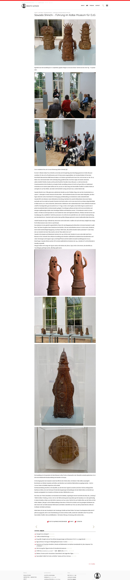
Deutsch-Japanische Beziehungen (58, 521)
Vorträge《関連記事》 (39, 530)
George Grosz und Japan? (45, 534)
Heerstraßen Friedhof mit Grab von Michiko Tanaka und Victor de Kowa (56, 556)
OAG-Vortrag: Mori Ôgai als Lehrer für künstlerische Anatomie (54, 548)
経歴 (87, 5)
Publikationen (27, 575)
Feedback (50, 577)
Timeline (92, 5)
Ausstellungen (49, 575)
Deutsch (72, 575)
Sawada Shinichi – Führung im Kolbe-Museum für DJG (57, 12)
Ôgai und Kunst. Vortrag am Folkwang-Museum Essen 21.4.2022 (54, 541)
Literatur (79, 521)
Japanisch (72, 577)
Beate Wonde (30, 6)
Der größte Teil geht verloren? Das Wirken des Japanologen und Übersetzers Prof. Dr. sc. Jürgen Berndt (63, 539)
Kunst (71, 521)
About (83, 5)
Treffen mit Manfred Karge (45, 536)
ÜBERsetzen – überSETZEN (30, 577)
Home (35, 12)
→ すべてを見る (91, 564)
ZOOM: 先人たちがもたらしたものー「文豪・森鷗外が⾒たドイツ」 (55, 551)
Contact (97, 5)
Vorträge (40, 12)
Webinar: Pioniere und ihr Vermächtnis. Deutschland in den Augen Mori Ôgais (57, 553)
